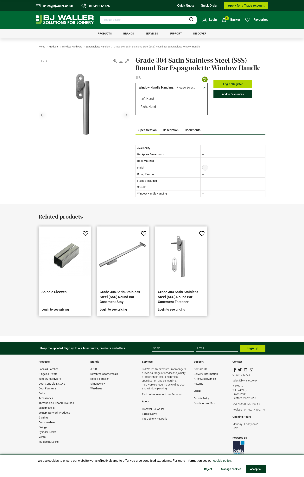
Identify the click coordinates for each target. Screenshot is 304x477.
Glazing (43, 417)
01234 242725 (241, 374)
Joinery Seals (46, 407)
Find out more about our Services (161, 394)
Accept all (256, 469)
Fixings (43, 427)
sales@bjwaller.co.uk (244, 380)
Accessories (46, 398)
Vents (42, 436)
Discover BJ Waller (153, 409)
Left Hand (146, 99)
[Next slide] (126, 115)
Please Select (186, 87)
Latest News (149, 413)
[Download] (121, 60)
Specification (147, 130)
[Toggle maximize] (127, 60)
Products (54, 46)
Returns (198, 383)
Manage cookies (231, 469)
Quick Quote (185, 5)
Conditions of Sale (204, 403)
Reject (208, 469)
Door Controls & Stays (52, 383)
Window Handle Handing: (156, 87)
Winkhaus (96, 388)
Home (42, 46)
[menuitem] (104, 33)
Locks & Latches (48, 369)
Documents (192, 130)
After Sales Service (205, 378)
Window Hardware (72, 46)
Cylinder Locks (47, 432)
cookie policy (222, 460)
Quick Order (209, 5)
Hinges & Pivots (48, 373)
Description (171, 130)
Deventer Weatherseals (104, 373)
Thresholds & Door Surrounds (56, 403)
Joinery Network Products (54, 412)
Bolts (42, 393)
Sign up (252, 348)
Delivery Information (206, 373)
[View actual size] (115, 60)
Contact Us (200, 369)
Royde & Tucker (99, 378)
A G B (93, 369)
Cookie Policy (202, 398)
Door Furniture (47, 388)
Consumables (47, 422)
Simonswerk (97, 383)
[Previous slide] (43, 115)
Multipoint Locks (49, 441)
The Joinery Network (154, 418)
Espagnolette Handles (98, 46)
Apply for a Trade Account (246, 5)
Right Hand (147, 107)
